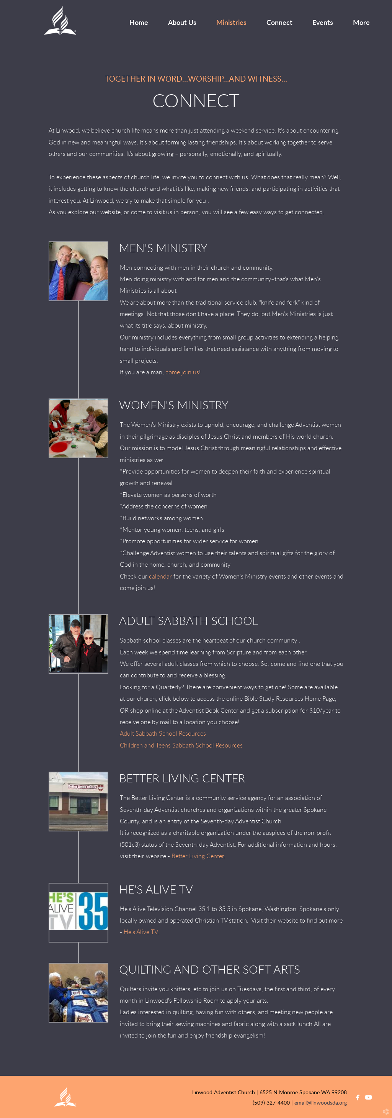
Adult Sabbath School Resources (163, 734)
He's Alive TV (141, 932)
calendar (160, 577)
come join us (182, 372)
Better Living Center (198, 856)
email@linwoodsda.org (320, 1103)
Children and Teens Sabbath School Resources (181, 746)
